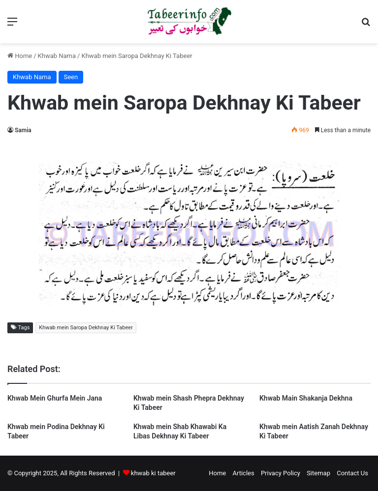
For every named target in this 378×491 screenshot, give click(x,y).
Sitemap (318, 473)
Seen (71, 77)
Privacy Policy (280, 473)
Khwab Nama (57, 55)
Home (19, 55)
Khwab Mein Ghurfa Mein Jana (54, 398)
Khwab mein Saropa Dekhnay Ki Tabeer (86, 327)
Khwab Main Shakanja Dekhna (305, 398)
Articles (243, 473)
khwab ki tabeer (153, 473)
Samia (23, 130)
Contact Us (352, 473)
